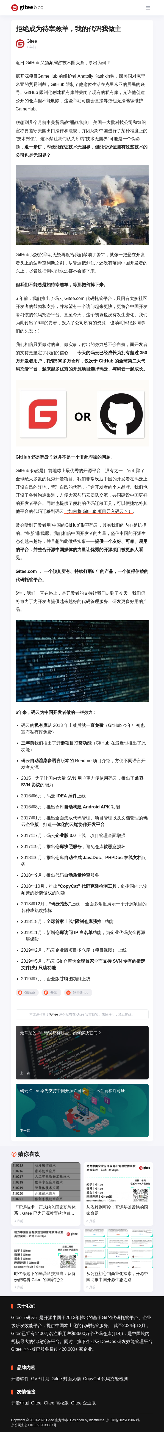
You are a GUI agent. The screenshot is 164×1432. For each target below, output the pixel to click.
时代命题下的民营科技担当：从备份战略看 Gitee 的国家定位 (45, 1276)
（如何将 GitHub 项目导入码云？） (98, 511)
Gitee (54, 1014)
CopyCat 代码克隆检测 (105, 1378)
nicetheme (96, 1420)
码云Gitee (80, 992)
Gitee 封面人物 (66, 1378)
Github (29, 992)
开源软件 (20, 1378)
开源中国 (20, 1403)
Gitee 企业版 (83, 1403)
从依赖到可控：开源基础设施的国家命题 (117, 1210)
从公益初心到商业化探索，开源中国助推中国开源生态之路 (117, 1276)
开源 (53, 992)
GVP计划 (40, 1378)
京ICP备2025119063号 (123, 1420)
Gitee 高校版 (56, 1403)
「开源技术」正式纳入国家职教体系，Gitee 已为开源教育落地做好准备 (45, 1210)
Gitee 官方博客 (57, 1420)
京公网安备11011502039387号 (34, 1425)
